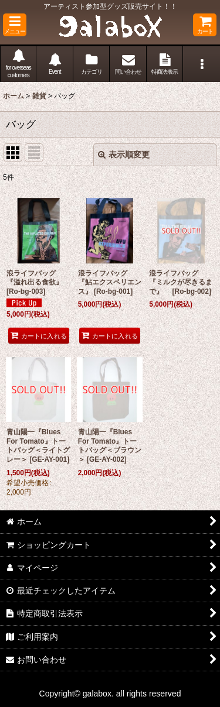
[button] (14, 24)
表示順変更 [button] (124, 154)
